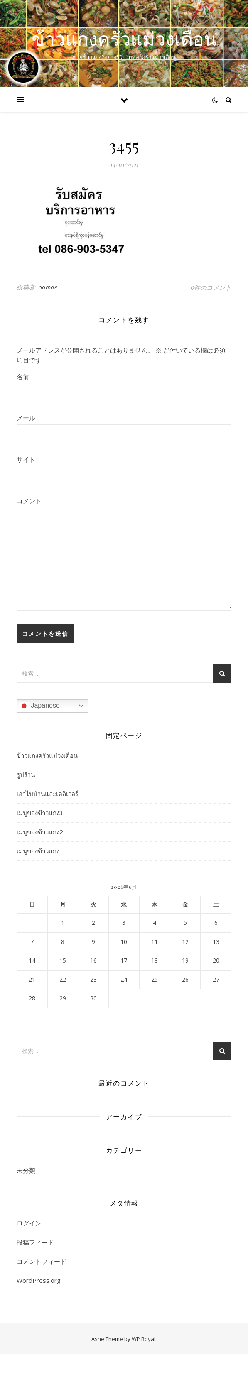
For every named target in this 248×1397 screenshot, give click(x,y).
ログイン (29, 1223)
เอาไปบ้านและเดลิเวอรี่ (48, 793)
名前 (23, 377)
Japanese (39, 706)
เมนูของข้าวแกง (38, 851)
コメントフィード (41, 1261)
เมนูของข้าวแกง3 (40, 813)
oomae (48, 287)
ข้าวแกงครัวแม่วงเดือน (124, 38)
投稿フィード (35, 1242)
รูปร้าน (26, 774)
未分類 (26, 1170)
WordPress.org (39, 1280)
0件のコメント (211, 287)
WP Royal (143, 1339)
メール (26, 418)
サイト (26, 459)
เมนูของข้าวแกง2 (40, 832)
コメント (29, 501)
